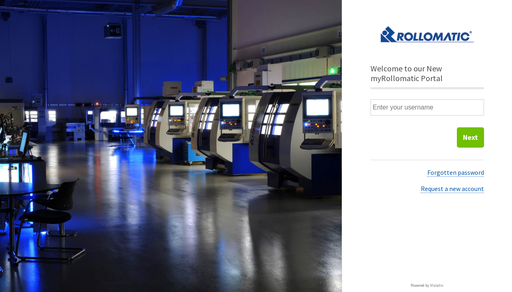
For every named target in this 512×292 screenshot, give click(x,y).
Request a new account (452, 189)
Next (470, 137)
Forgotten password (455, 172)
